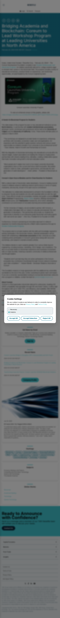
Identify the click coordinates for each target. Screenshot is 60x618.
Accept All (13, 318)
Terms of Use (42, 304)
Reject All (46, 318)
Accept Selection (30, 318)
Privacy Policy (30, 304)
